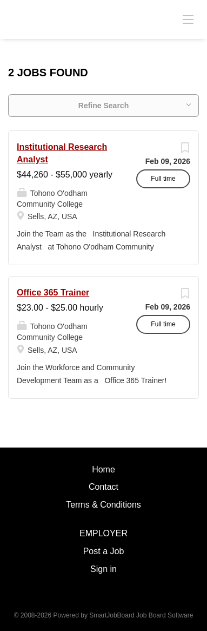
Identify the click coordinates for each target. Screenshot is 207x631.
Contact (103, 486)
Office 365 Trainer (53, 292)
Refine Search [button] (103, 105)
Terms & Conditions (103, 504)
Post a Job (103, 551)
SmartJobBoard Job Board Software (141, 615)
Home (103, 469)
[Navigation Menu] (188, 19)
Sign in (103, 569)
